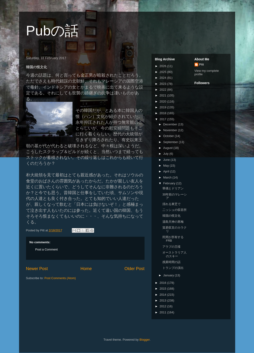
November (170, 130)
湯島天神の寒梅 (173, 221)
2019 (163, 107)
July (166, 153)
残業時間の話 (171, 262)
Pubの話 (52, 30)
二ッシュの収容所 (174, 210)
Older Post (135, 268)
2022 (163, 89)
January (169, 275)
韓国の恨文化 (171, 215)
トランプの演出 (173, 268)
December (170, 124)
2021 (163, 95)
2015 (163, 288)
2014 (163, 294)
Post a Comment (46, 249)
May (166, 165)
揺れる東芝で (171, 204)
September (171, 142)
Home (86, 268)
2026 (163, 66)
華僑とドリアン (173, 188)
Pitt (201, 64)
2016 (163, 282)
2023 (163, 84)
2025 (163, 72)
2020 (163, 101)
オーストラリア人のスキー (174, 254)
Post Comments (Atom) (60, 278)
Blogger (144, 339)
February (169, 183)
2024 (163, 77)
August (168, 148)
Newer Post (37, 268)
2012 (163, 306)
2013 (163, 300)
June (167, 159)
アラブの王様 (171, 246)
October (169, 136)
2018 (163, 113)
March (167, 177)
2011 (163, 312)
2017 (163, 119)
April (166, 171)
